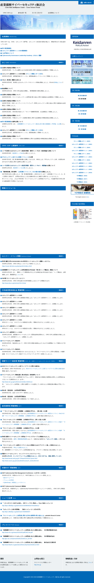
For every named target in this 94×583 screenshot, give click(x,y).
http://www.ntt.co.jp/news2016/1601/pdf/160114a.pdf (17, 532)
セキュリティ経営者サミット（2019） (82, 172)
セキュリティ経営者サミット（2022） (82, 163)
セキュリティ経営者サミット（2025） (82, 144)
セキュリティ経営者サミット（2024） (82, 150)
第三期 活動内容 (82, 95)
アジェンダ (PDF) (8, 480)
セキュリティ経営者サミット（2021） (82, 166)
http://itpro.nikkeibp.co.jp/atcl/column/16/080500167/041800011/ (20, 505)
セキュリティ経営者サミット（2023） (82, 157)
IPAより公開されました (20, 447)
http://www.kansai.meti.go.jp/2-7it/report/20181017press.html (19, 458)
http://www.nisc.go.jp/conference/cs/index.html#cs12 (17, 382)
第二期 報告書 (82, 114)
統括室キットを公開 (19, 168)
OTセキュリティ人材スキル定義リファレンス (15, 157)
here (88, 197)
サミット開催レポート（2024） (82, 147)
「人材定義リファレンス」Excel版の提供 (29, 171)
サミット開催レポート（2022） (82, 160)
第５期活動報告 (6, 48)
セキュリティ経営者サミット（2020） (82, 169)
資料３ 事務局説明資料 (20, 439)
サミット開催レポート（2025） (82, 141)
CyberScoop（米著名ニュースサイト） (14, 482)
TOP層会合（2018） (82, 175)
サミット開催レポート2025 (34, 74)
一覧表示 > (61, 62)
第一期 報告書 (82, 129)
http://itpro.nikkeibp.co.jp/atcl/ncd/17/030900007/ (16, 511)
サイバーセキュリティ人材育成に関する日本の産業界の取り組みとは (23, 515)
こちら (18, 274)
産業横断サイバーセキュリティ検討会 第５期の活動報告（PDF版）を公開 (39, 124)
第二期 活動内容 (82, 111)
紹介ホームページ (8, 477)
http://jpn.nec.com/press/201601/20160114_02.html (17, 538)
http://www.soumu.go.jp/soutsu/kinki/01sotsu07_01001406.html (20, 461)
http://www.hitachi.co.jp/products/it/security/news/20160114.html (20, 544)
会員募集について (53, 13)
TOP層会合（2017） (82, 179)
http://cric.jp (37, 565)
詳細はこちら (58, 82)
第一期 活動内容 (82, 126)
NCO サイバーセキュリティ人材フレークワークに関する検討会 (44, 368)
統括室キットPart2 (17, 153)
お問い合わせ (86, 2)
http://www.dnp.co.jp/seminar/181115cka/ (14, 283)
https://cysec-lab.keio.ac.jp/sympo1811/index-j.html (17, 266)
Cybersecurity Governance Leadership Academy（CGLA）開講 (21, 55)
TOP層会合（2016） (82, 182)
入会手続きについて (8, 53)
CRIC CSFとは (8, 13)
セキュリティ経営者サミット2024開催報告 (14, 50)
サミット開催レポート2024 (34, 130)
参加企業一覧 (22, 13)
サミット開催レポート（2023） (82, 153)
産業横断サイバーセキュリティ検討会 (22, 5)
